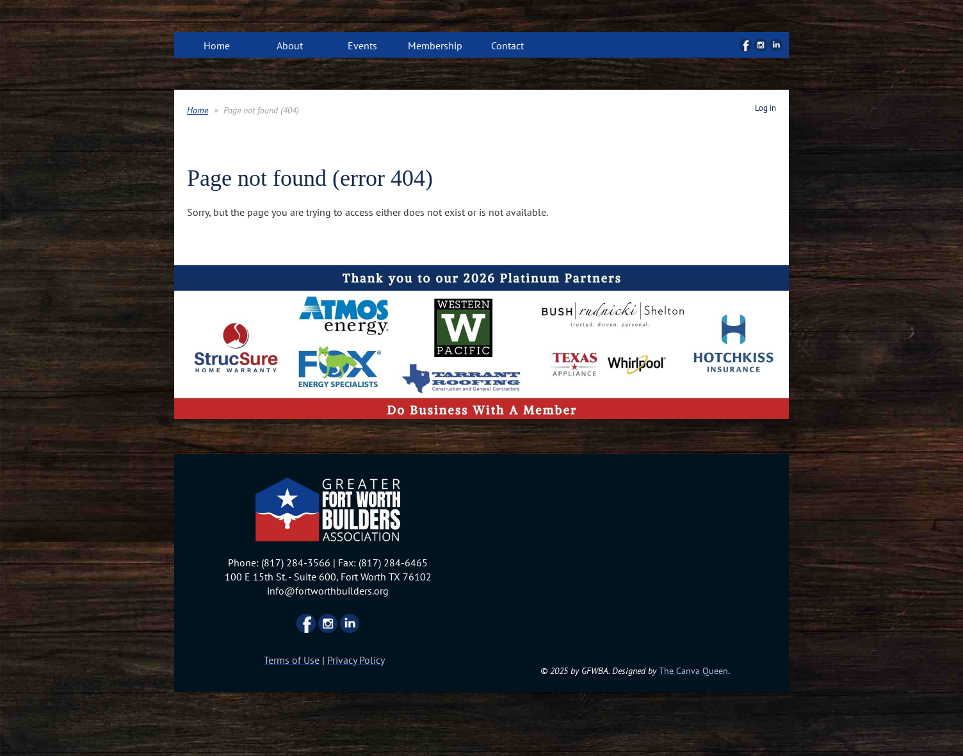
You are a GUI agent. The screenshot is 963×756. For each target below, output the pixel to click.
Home (197, 110)
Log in (765, 108)
